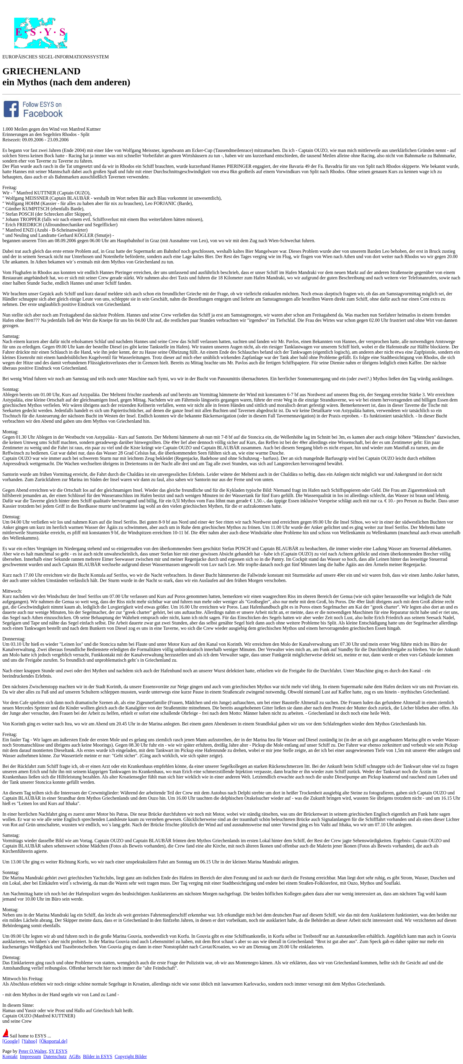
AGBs (75, 1056)
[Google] (10, 1041)
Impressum (30, 1056)
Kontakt (10, 1056)
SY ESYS (58, 1051)
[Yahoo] (29, 1041)
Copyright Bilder (131, 1056)
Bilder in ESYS (98, 1056)
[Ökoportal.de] (53, 1041)
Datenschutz (55, 1056)
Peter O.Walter (32, 1051)
